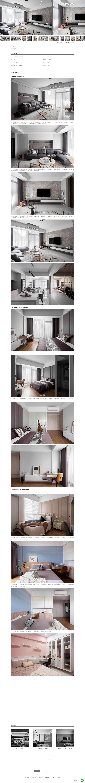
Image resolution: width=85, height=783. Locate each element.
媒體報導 (47, 777)
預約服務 (58, 777)
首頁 (58, 42)
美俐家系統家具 (19, 65)
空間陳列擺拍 (67, 42)
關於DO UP (27, 777)
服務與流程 (34, 777)
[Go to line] (82, 780)
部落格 (53, 777)
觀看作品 (40, 777)
